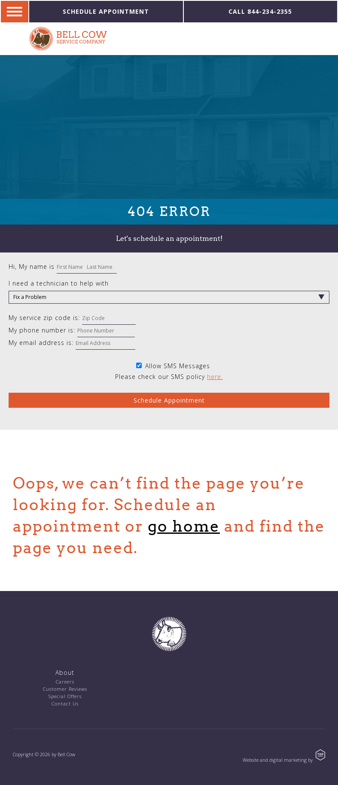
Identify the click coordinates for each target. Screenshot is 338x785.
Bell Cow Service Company (68, 39)
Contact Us (65, 703)
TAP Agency (320, 754)
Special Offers (65, 696)
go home (184, 526)
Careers (65, 681)
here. (215, 376)
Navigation (14, 11)
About (64, 672)
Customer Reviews (65, 689)
